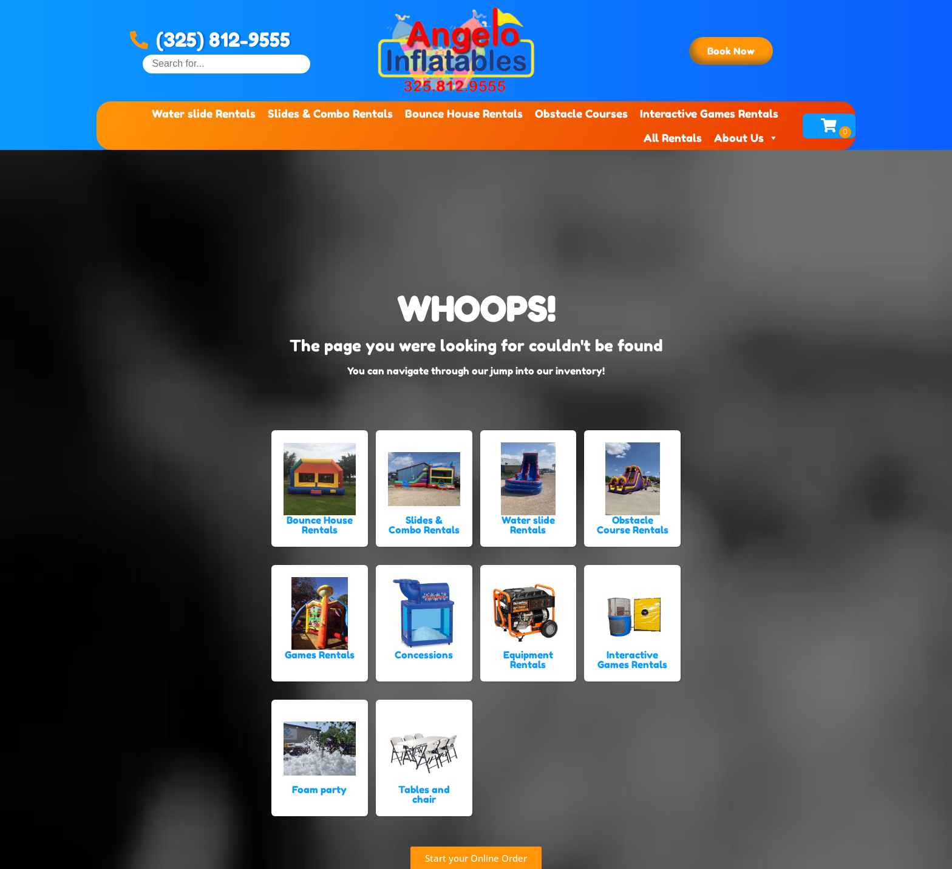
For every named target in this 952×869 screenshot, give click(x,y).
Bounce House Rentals (464, 113)
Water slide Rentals (204, 113)
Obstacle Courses (581, 113)
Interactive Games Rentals (709, 113)
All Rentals (673, 137)
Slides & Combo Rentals (330, 113)
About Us (746, 137)
